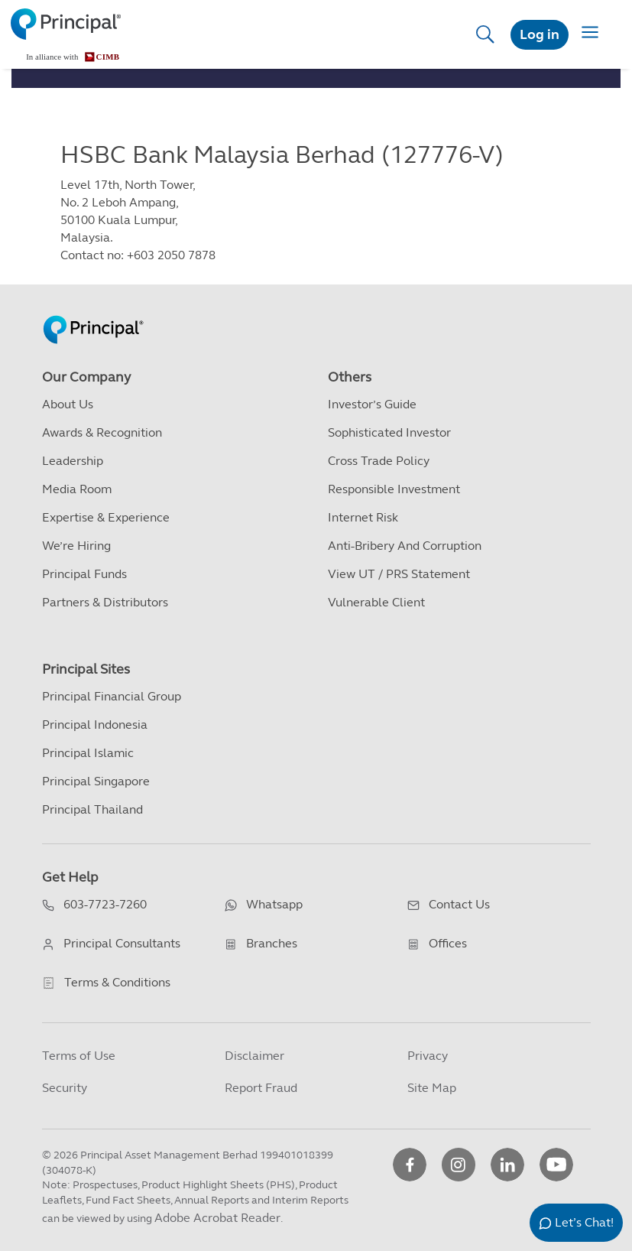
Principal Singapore (96, 781)
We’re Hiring (76, 545)
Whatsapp (274, 904)
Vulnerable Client (376, 602)
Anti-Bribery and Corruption (404, 545)
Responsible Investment (394, 489)
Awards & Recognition (102, 432)
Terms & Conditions (117, 982)
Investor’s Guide (372, 404)
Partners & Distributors (105, 602)
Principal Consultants (121, 943)
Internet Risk (363, 517)
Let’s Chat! (584, 1222)
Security (64, 1087)
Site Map (431, 1087)
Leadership (72, 460)
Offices (448, 943)
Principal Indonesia (94, 724)
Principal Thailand (92, 809)
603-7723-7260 (105, 904)
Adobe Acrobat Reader (217, 1217)
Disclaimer (254, 1055)
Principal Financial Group (111, 696)
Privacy (427, 1055)
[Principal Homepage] (93, 312)
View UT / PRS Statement (399, 574)
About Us (67, 404)
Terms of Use (78, 1055)
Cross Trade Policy (378, 460)
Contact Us (459, 904)
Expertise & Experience (106, 517)
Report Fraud (261, 1087)
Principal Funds (84, 574)
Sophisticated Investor (389, 432)
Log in (539, 34)
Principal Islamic (88, 753)
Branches (271, 943)
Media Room (77, 489)
